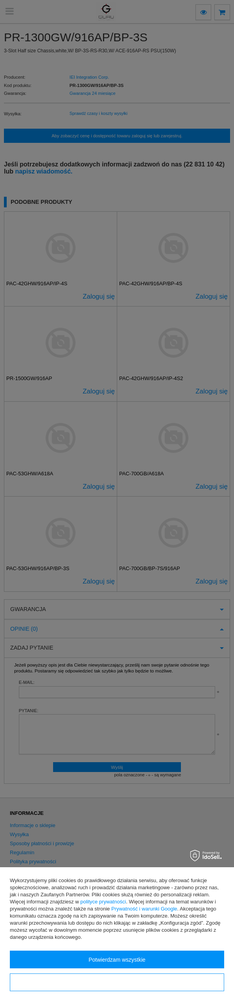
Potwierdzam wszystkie (117, 960)
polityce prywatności (103, 902)
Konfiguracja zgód (117, 982)
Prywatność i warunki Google (144, 909)
